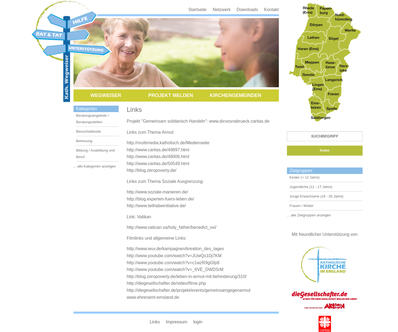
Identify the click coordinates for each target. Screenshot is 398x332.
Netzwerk (222, 9)
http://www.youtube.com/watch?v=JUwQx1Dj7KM (174, 255)
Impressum (176, 322)
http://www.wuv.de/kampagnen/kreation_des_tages (175, 248)
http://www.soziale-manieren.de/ (157, 192)
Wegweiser (105, 95)
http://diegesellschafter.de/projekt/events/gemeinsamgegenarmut (188, 290)
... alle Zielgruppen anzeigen (309, 215)
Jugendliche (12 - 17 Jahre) (311, 187)
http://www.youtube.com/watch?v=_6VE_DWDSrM (175, 269)
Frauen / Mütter (302, 206)
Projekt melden (170, 95)
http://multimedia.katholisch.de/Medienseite (168, 142)
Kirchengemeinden (235, 95)
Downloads (247, 9)
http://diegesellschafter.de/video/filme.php (166, 283)
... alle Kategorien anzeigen (94, 166)
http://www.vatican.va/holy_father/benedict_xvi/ (171, 227)
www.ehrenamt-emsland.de (153, 297)
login (197, 322)
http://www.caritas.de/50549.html (158, 163)
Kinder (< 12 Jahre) (305, 177)
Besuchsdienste (88, 131)
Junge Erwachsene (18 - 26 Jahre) (316, 196)
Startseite (197, 9)
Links (155, 322)
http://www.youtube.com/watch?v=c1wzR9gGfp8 (173, 262)
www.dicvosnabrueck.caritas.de (239, 121)
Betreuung (84, 141)
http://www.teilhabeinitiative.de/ (156, 205)
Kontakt (271, 9)
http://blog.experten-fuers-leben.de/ (160, 199)
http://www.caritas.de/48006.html (158, 156)
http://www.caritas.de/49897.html (158, 149)
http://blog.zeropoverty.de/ (151, 170)
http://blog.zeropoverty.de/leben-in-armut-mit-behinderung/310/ (187, 276)
